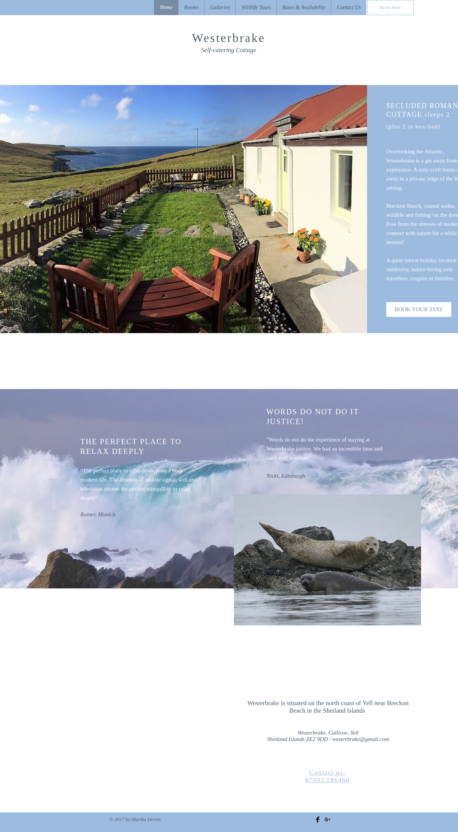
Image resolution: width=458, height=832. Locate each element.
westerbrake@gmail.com (360, 739)
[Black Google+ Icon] (327, 820)
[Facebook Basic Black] (318, 820)
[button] (219, 7)
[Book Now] (390, 7)
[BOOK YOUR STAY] (418, 309)
